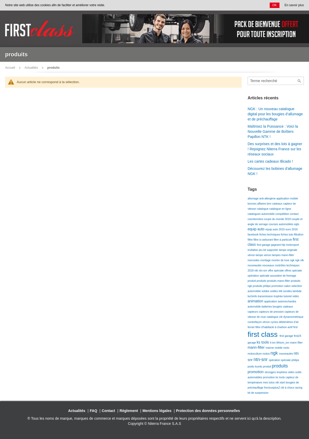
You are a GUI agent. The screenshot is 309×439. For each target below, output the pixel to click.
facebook (253, 234)
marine (270, 347)
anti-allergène (268, 198)
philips (295, 360)
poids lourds (255, 366)
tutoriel (288, 296)
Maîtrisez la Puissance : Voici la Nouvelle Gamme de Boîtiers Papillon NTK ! (273, 131)
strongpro (271, 372)
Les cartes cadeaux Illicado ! (270, 161)
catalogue (263, 208)
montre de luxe (280, 260)
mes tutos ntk (271, 382)
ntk (256, 270)
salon (287, 285)
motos (267, 353)
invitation (253, 249)
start (283, 382)
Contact (108, 411)
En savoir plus (294, 5)
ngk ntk (299, 260)
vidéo (296, 296)
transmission (266, 296)
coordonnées (256, 219)
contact (294, 213)
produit (252, 280)
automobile (254, 306)
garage (252, 342)
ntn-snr (263, 270)
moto (286, 347)
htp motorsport (290, 244)
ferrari (251, 327)
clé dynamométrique (291, 316)
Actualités (31, 67)
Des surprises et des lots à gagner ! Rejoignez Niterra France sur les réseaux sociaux (275, 149)
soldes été (276, 291)
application (271, 301)
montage (265, 260)
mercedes (254, 260)
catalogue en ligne (280, 208)
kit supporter (271, 249)
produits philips (262, 285)
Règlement (129, 411)
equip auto (256, 229)
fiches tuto (287, 234)
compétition (282, 213)
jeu (261, 249)
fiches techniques (270, 234)
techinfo (253, 296)
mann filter (296, 342)
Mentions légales (157, 411)
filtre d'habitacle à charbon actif (274, 327)
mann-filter (287, 255)
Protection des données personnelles (208, 411)
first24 (297, 335)
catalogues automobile (261, 213)
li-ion (273, 342)
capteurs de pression (271, 311)
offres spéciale (293, 270)
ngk (292, 260)
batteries (267, 306)
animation (256, 301)
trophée (279, 296)
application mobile (287, 198)
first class (263, 334)
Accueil (10, 67)
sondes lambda (292, 291)
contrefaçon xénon (259, 321)
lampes (277, 255)
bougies (278, 306)
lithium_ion (283, 342)
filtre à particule (283, 239)
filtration (298, 234)
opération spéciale (259, 275)
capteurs (253, 311)
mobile (279, 347)
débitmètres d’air (289, 321)
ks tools (263, 342)
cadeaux (277, 203)
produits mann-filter (279, 280)
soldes (265, 291)
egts (296, 224)
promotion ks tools (274, 377)
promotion (277, 285)
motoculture (255, 353)
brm (269, 203)
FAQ (93, 411)
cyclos (274, 321)
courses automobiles (281, 224)
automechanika (287, 301)
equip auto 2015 (275, 229)
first (295, 327)
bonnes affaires (257, 203)
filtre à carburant (264, 239)
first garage (264, 244)
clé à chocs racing (291, 387)
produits (262, 280)
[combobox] (276, 81)
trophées (282, 372)
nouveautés (255, 265)
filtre (251, 239)
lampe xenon (264, 255)
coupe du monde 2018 (278, 219)
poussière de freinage (283, 275)
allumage (253, 198)
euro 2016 (292, 229)
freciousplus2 (272, 387)
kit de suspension (258, 392)
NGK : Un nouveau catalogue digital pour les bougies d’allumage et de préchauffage (275, 114)
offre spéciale (276, 270)
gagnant (276, 244)
